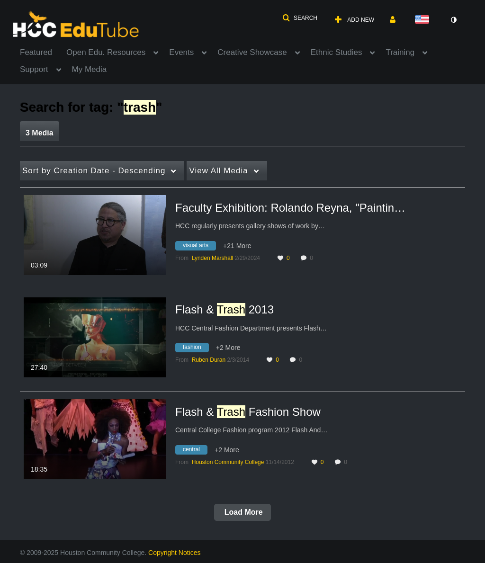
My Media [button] (89, 69)
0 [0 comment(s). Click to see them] (313, 258)
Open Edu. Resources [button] (105, 52)
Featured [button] (36, 52)
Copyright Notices (174, 552)
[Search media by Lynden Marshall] (213, 258)
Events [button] (181, 52)
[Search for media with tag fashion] (195, 349)
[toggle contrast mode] (453, 19)
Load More (242, 512)
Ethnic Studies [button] (336, 52)
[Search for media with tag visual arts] (199, 246)
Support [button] (34, 69)
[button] (299, 18)
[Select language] (424, 20)
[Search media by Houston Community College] (228, 462)
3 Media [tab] (40, 133)
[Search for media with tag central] (195, 451)
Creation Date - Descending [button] (93, 170)
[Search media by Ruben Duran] (208, 360)
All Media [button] (218, 170)
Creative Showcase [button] (252, 52)
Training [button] (400, 52)
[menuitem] (43, 51)
